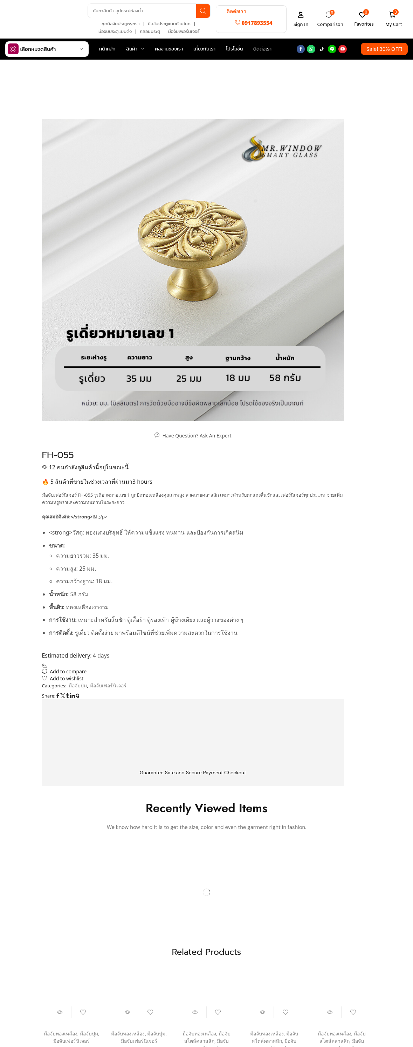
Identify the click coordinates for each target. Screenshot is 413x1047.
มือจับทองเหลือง (60, 744)
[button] (254, 22)
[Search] (202, 10)
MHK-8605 (71, 759)
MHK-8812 (341, 767)
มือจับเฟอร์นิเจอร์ (203, 91)
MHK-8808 (139, 759)
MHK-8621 (206, 767)
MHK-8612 (274, 767)
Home (49, 66)
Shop (68, 66)
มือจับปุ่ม (237, 91)
